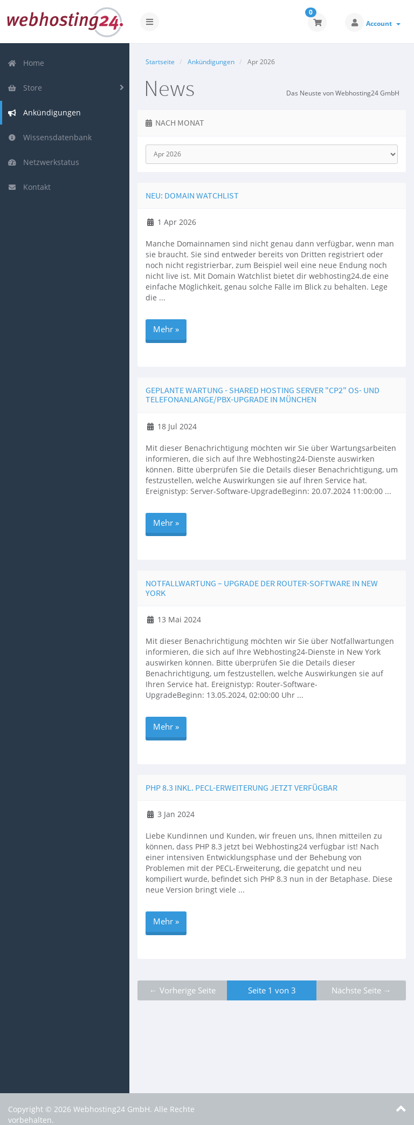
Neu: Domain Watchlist (192, 195)
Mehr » (166, 329)
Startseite (160, 61)
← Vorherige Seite (182, 990)
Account (383, 23)
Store (25, 88)
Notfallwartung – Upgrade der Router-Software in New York (262, 588)
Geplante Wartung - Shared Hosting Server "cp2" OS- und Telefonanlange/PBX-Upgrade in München (263, 395)
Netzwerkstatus (43, 162)
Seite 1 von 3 (272, 990)
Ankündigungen (44, 112)
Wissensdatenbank (50, 137)
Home (26, 63)
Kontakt (29, 187)
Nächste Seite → (361, 990)
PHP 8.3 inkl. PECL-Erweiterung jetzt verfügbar (241, 787)
